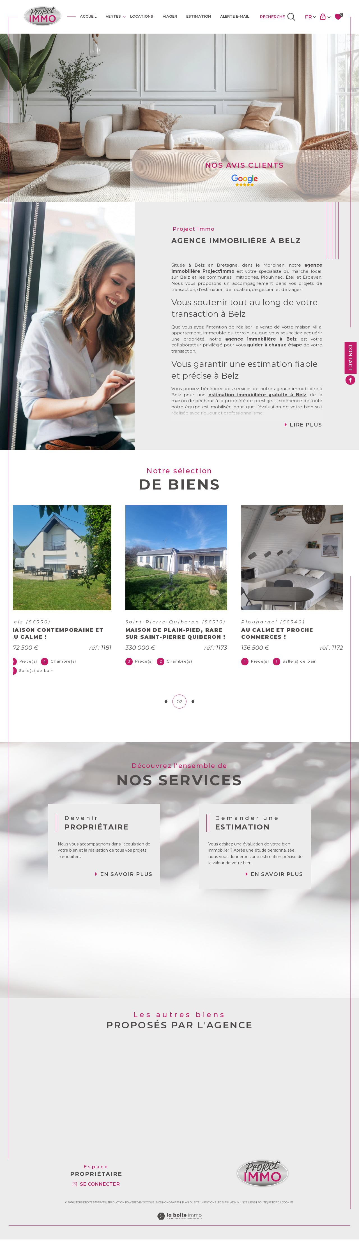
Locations (141, 16)
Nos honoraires (168, 1204)
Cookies (287, 1205)
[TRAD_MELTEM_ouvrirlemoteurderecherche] (278, 16)
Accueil (88, 16)
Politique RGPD (268, 1204)
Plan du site (190, 1204)
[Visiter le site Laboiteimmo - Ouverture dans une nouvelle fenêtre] (179, 1224)
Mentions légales (215, 1204)
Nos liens (249, 1204)
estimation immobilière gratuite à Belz (257, 394)
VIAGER (170, 16)
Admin (235, 1204)
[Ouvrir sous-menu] (124, 16)
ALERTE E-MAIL (234, 16)
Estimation (198, 16)
